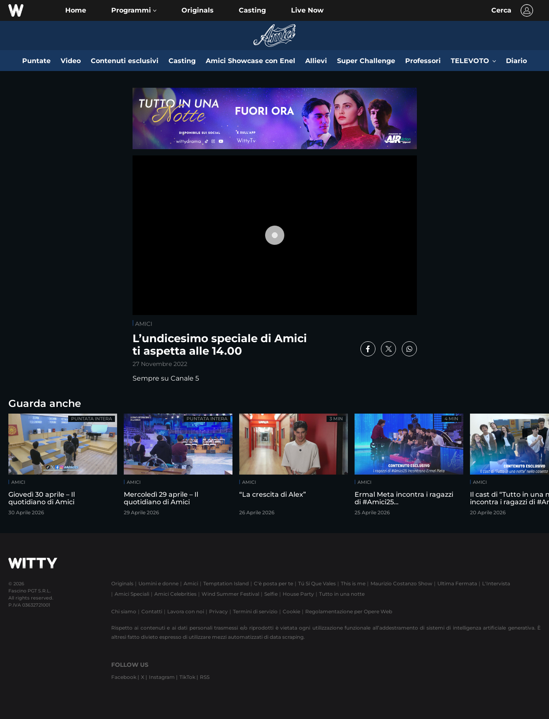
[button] (133, 10)
